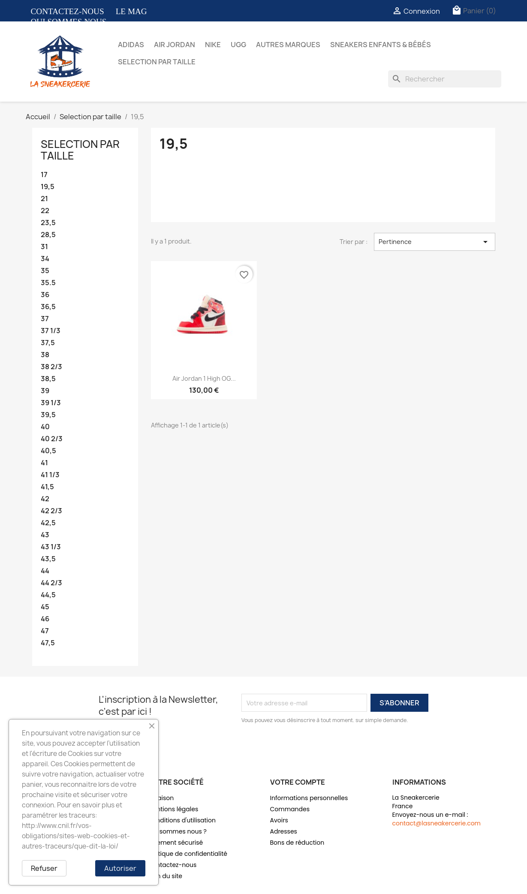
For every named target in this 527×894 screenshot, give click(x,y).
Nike (213, 44)
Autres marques (288, 44)
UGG (238, 44)
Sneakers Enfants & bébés (380, 44)
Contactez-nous (172, 865)
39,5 (48, 414)
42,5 (48, 522)
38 (45, 354)
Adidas (131, 44)
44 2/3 (51, 582)
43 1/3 (51, 546)
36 (45, 294)
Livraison (161, 798)
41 (44, 462)
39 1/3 (51, 402)
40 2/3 (52, 438)
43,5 (48, 558)
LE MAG (131, 11)
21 (44, 198)
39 (45, 390)
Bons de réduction (297, 842)
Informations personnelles (309, 798)
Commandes (290, 809)
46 (45, 618)
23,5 (48, 222)
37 (45, 318)
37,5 (48, 342)
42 (45, 498)
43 (45, 534)
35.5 (48, 282)
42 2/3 (51, 510)
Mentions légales (173, 809)
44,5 (48, 594)
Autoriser (120, 868)
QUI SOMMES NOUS (69, 21)
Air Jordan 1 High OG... (204, 378)
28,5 (48, 234)
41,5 (47, 486)
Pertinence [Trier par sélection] (434, 242)
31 (44, 246)
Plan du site (165, 876)
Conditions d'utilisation (182, 820)
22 (45, 210)
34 (45, 258)
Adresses (283, 831)
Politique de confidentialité (187, 853)
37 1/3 (50, 330)
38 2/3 (51, 366)
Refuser (44, 868)
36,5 (48, 306)
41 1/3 (50, 474)
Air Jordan (174, 44)
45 (45, 606)
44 (45, 570)
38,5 (48, 378)
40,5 (48, 450)
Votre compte (297, 782)
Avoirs (279, 820)
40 (45, 426)
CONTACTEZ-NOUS (67, 11)
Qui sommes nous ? (177, 831)
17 (44, 174)
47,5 (48, 642)
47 (45, 630)
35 (45, 270)
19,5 (47, 186)
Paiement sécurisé (175, 842)
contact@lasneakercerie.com (436, 823)
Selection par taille (157, 61)
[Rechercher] (444, 78)
